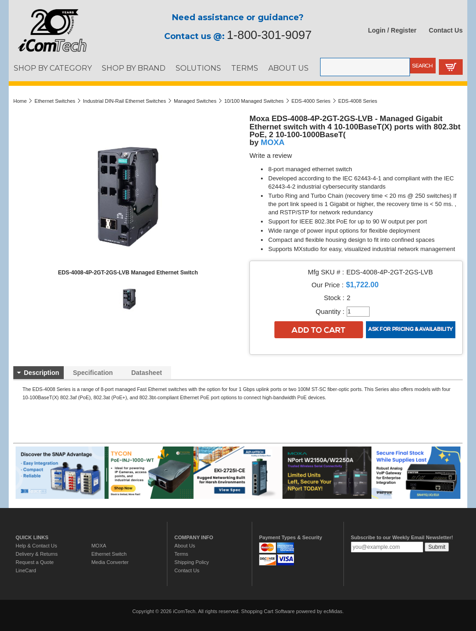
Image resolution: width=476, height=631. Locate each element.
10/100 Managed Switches (254, 101)
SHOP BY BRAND (134, 68)
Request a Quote (35, 562)
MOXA (273, 142)
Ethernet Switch (109, 554)
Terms (181, 554)
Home (20, 101)
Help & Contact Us (36, 545)
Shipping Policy (191, 562)
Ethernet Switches (54, 101)
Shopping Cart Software (268, 611)
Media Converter (109, 562)
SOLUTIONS (198, 68)
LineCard (26, 570)
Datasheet (146, 372)
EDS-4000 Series (311, 101)
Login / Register (392, 30)
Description (41, 372)
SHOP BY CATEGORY (53, 68)
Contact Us (446, 30)
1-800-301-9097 (269, 35)
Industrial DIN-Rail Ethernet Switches (124, 101)
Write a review (270, 155)
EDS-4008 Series (357, 101)
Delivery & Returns (37, 554)
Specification (93, 372)
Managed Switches (195, 101)
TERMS (244, 68)
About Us (184, 545)
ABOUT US (288, 68)
